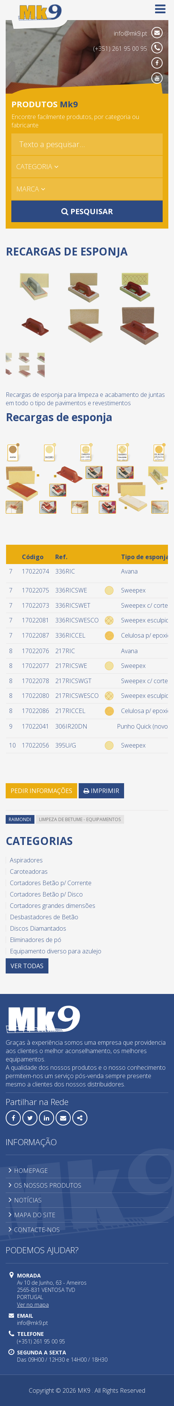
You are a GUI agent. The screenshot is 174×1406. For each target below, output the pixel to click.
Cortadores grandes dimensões (52, 905)
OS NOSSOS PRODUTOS (45, 1185)
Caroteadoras (29, 871)
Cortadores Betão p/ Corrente (51, 883)
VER (27, 966)
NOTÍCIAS (25, 1200)
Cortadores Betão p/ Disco (46, 894)
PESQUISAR (87, 211)
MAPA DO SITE (32, 1215)
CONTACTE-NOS (34, 1230)
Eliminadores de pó (35, 940)
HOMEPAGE (28, 1170)
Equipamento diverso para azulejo (55, 951)
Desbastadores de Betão (44, 917)
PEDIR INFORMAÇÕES (41, 791)
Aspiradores (26, 860)
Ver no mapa (33, 1304)
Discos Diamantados (38, 928)
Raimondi (20, 819)
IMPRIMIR (101, 791)
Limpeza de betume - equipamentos (80, 819)
